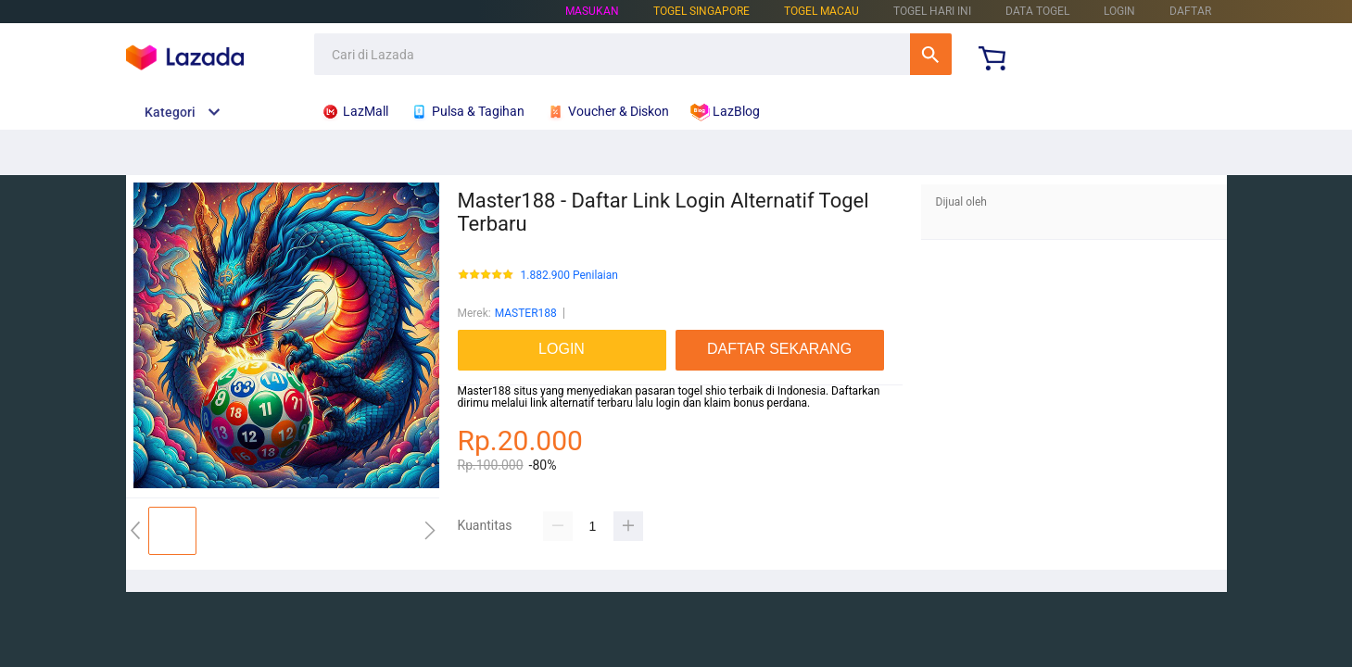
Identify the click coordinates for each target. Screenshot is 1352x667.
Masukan (592, 11)
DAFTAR (1190, 11)
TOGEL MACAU (821, 11)
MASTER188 (526, 313)
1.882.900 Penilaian (569, 276)
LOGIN (1119, 11)
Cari (931, 54)
